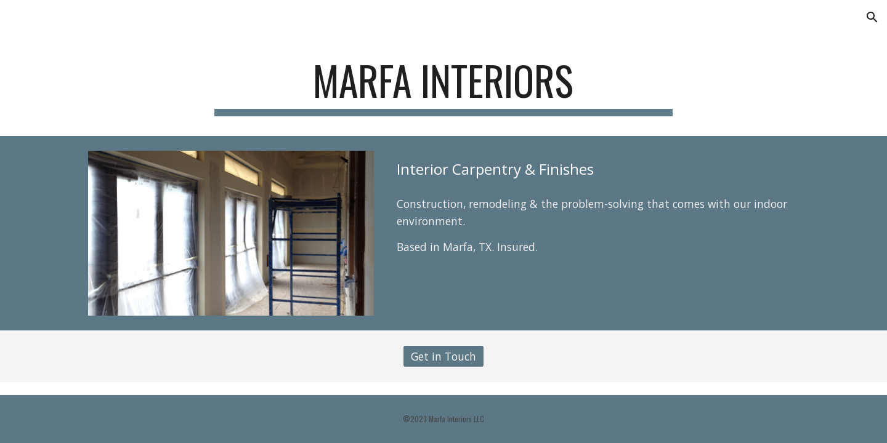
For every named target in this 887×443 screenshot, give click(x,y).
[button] (872, 17)
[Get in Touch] (443, 356)
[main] (443, 86)
